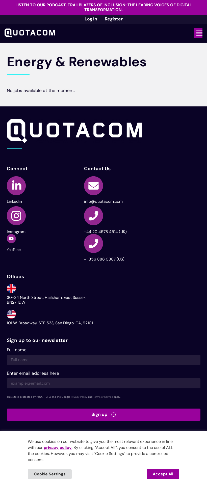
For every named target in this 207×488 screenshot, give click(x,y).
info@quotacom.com (103, 201)
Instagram (16, 231)
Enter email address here (33, 373)
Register (114, 19)
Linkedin (14, 201)
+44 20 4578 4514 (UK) (105, 231)
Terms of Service (103, 396)
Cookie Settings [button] (50, 474)
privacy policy (58, 447)
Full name (17, 350)
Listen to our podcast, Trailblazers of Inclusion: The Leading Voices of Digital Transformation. (103, 7)
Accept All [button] (163, 474)
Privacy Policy (79, 396)
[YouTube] (11, 238)
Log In (91, 19)
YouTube (14, 249)
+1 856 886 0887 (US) (104, 259)
